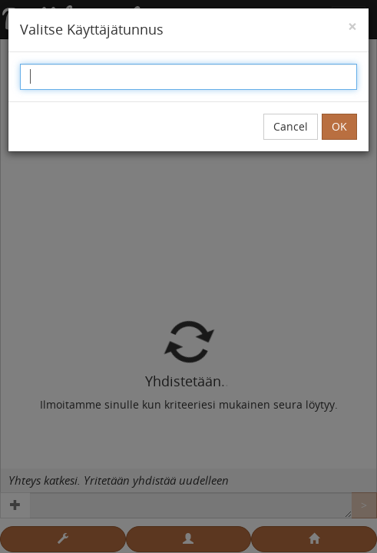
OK (339, 126)
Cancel (290, 126)
